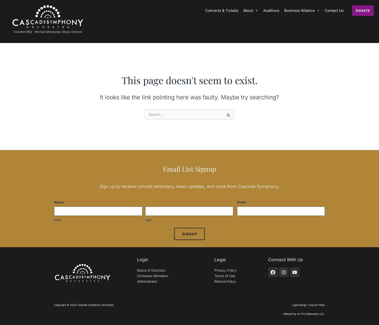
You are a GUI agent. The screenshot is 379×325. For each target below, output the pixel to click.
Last (148, 220)
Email (243, 202)
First (57, 220)
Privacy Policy (225, 270)
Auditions (271, 10)
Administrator (147, 281)
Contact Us (334, 10)
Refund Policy (225, 281)
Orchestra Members (152, 276)
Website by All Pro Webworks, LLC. (304, 314)
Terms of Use (224, 276)
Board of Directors (151, 270)
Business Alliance (302, 10)
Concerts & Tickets (221, 10)
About (250, 10)
